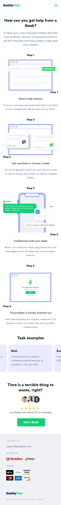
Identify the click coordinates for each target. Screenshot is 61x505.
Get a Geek (31, 422)
